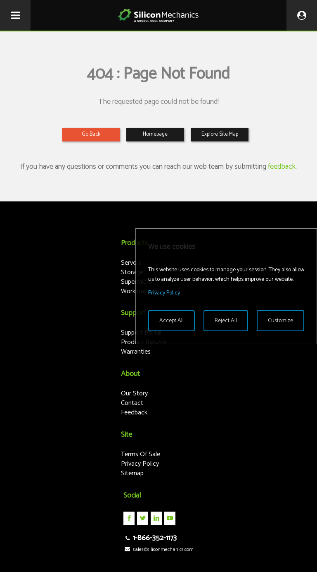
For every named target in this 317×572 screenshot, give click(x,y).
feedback (282, 166)
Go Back (91, 134)
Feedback (134, 412)
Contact (132, 403)
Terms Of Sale (140, 454)
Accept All (171, 320)
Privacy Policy (140, 463)
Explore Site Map (219, 134)
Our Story (134, 393)
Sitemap (132, 473)
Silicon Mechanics (158, 15)
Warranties (136, 351)
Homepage (155, 134)
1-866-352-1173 (149, 538)
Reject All (226, 320)
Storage (132, 272)
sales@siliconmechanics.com (158, 549)
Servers (131, 262)
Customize (280, 320)
